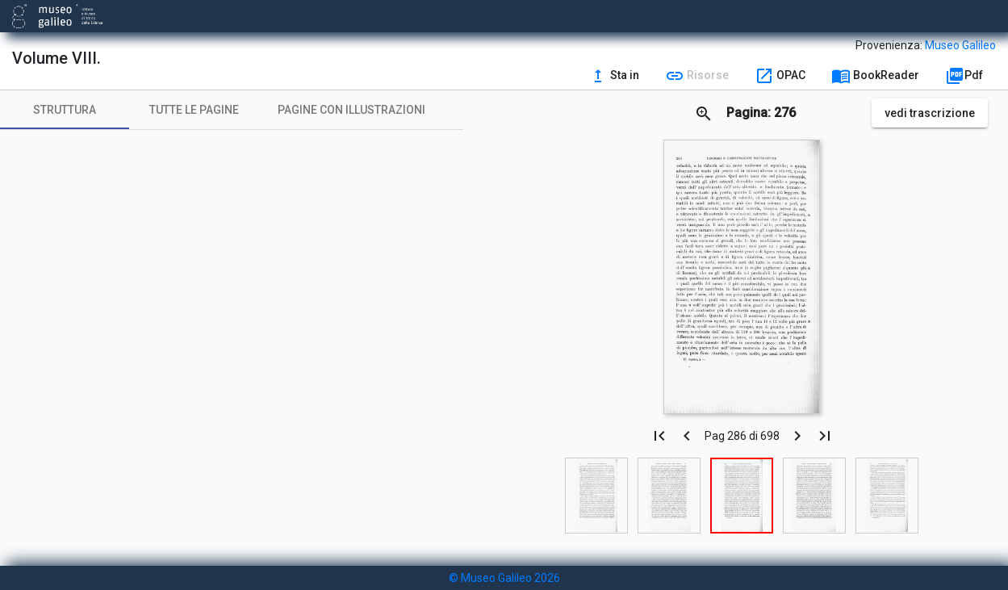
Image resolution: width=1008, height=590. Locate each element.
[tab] (64, 109)
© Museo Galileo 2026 (504, 577)
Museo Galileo (960, 45)
